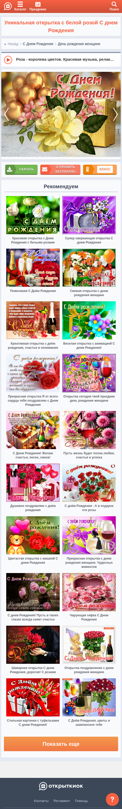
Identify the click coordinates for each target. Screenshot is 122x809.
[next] (115, 114)
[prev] (6, 114)
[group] (61, 60)
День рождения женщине (79, 44)
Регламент (61, 801)
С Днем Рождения (38, 44)
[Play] (8, 60)
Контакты (41, 801)
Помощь (81, 801)
